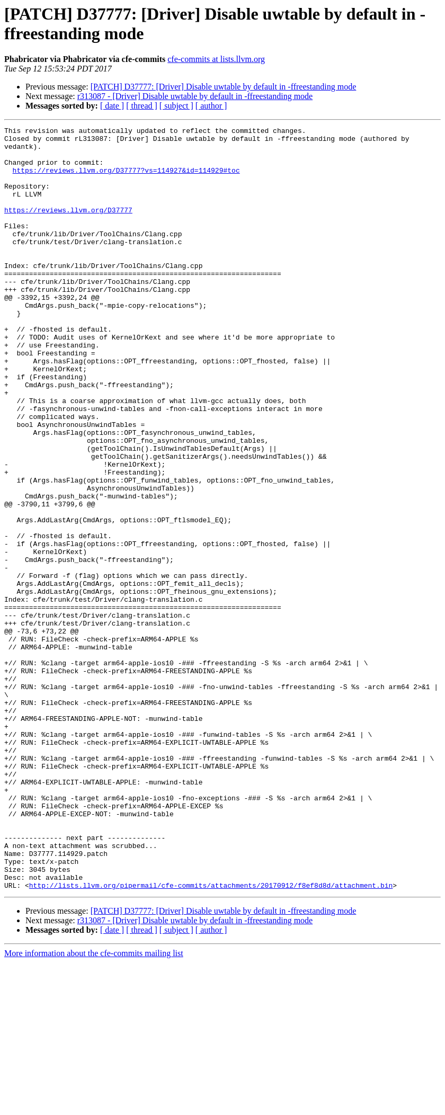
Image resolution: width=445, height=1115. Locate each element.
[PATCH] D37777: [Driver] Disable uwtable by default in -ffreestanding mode (224, 86)
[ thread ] (141, 105)
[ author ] (211, 105)
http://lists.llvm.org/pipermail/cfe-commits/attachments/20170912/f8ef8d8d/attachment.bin (211, 1037)
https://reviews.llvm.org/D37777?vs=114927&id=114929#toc (126, 179)
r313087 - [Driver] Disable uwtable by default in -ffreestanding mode (195, 96)
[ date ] (112, 105)
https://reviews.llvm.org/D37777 (68, 227)
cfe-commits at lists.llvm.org (216, 59)
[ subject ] (176, 105)
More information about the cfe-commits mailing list (93, 1105)
